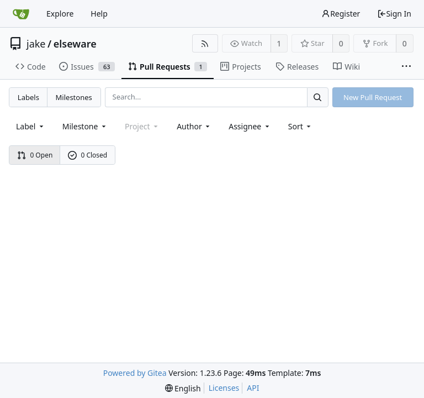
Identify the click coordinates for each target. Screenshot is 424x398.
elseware (75, 43)
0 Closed (88, 155)
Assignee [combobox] (250, 126)
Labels (28, 97)
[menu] (300, 126)
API (253, 388)
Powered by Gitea (135, 373)
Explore (59, 13)
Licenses (224, 388)
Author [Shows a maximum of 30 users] (194, 126)
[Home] (21, 14)
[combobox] (30, 126)
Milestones (74, 97)
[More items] (406, 67)
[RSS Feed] (205, 43)
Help (99, 13)
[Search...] (317, 97)
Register (340, 13)
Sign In (394, 13)
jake (36, 43)
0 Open (35, 155)
